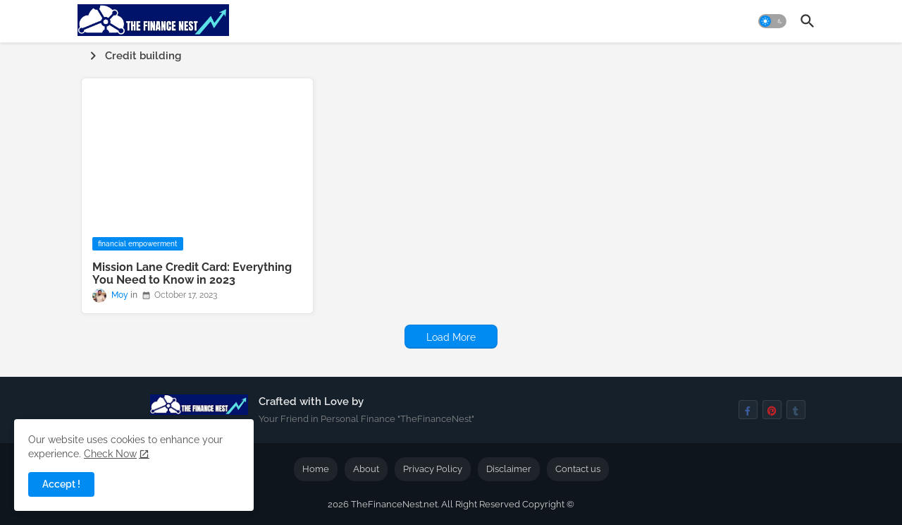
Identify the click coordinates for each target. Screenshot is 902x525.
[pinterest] (771, 409)
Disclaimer (508, 469)
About (366, 469)
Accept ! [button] (61, 484)
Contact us (577, 469)
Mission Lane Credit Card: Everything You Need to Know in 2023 (192, 273)
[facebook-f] (748, 409)
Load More (451, 337)
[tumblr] (795, 409)
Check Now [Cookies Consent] (110, 453)
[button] (772, 21)
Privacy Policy (432, 469)
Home (315, 469)
